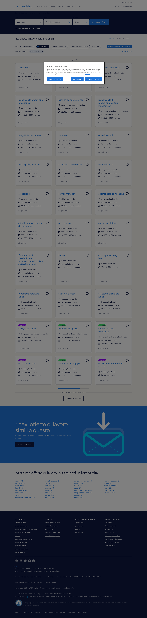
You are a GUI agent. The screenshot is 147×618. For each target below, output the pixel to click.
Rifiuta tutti (77, 79)
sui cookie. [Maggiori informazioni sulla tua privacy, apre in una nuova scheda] (87, 74)
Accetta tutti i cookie (93, 79)
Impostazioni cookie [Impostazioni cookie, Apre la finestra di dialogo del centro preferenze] (55, 79)
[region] (74, 73)
